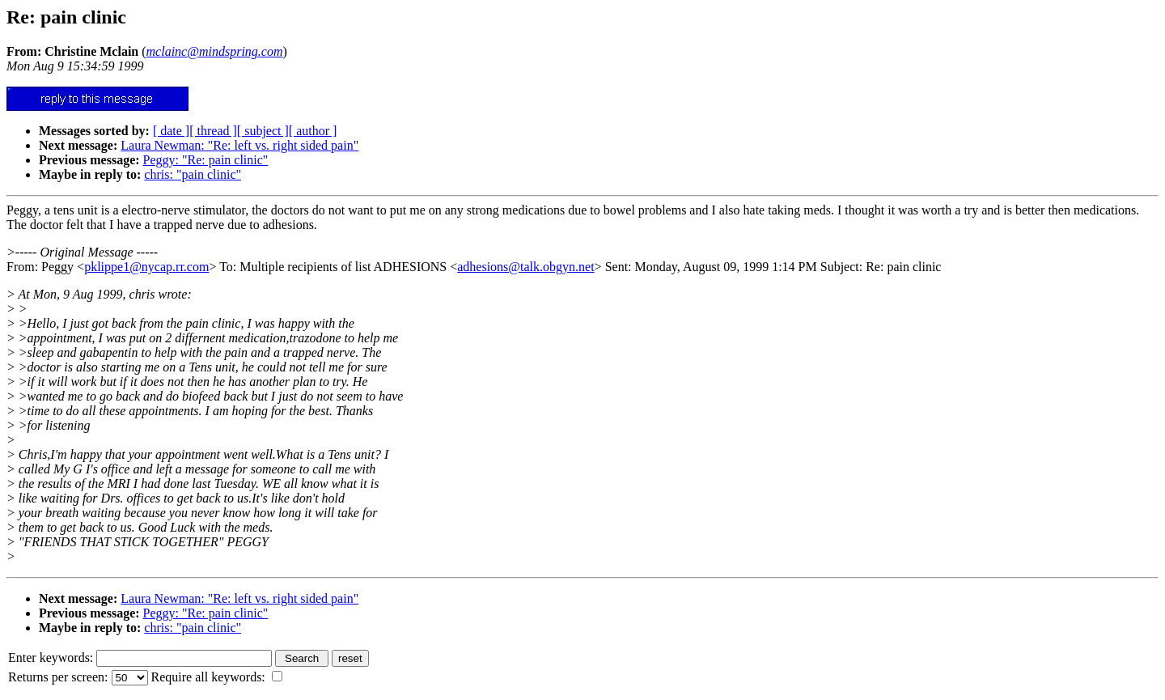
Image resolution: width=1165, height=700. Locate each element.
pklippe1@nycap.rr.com (146, 267)
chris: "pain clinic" (192, 174)
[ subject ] (263, 131)
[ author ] (313, 131)
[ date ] (171, 131)
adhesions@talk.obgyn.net (525, 267)
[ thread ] (213, 131)
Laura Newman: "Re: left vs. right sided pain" (239, 145)
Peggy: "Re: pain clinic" (206, 160)
